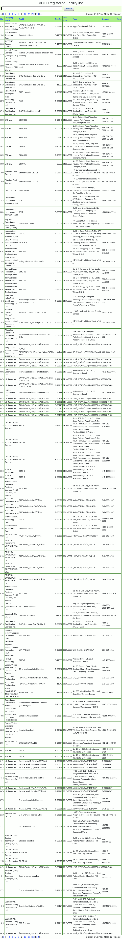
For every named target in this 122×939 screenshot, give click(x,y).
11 (29, 14)
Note (119, 19)
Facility (22, 19)
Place (74, 19)
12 (33, 14)
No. (1, 19)
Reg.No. (58, 19)
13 (37, 14)
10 (25, 14)
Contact (105, 19)
